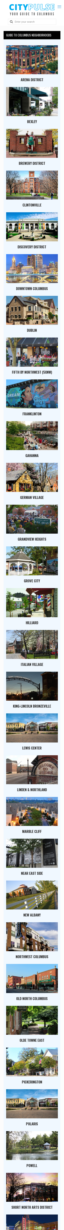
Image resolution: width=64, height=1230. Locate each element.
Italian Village (32, 664)
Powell (31, 1165)
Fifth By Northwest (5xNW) (32, 372)
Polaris (32, 1123)
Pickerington (32, 1081)
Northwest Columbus (32, 956)
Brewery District (32, 163)
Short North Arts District (32, 1207)
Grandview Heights (32, 539)
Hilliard (32, 622)
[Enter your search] (32, 22)
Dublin (32, 330)
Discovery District (32, 246)
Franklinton (32, 413)
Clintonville (32, 204)
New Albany (32, 914)
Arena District (32, 79)
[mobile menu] (59, 7)
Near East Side (32, 873)
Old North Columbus (32, 998)
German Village (32, 497)
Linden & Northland (32, 789)
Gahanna (32, 455)
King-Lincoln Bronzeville (32, 706)
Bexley (32, 121)
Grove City (32, 580)
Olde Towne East (32, 1040)
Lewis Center (32, 747)
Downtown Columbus (32, 288)
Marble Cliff (32, 831)
